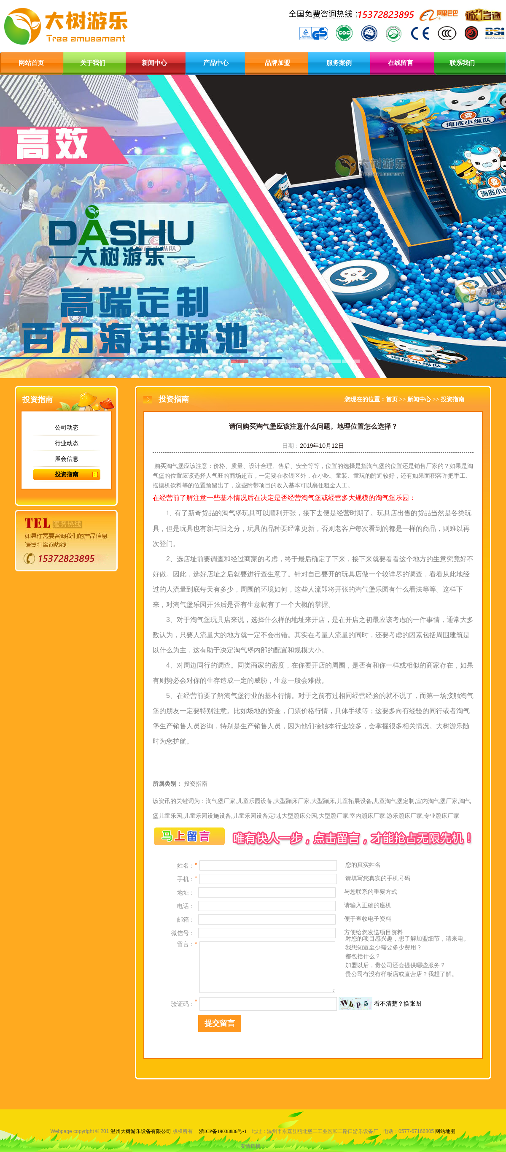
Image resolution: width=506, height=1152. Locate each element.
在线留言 (400, 62)
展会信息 (66, 458)
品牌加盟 (277, 62)
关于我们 (92, 62)
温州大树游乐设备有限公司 (140, 1131)
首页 (392, 399)
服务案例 (339, 62)
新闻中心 (154, 62)
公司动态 (66, 427)
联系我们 (462, 62)
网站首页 (31, 62)
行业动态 (66, 443)
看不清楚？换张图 (397, 1003)
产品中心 (216, 62)
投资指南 (66, 474)
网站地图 (445, 1131)
